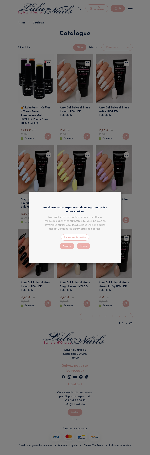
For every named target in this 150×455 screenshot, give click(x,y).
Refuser (83, 246)
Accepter (67, 246)
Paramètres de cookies (75, 237)
